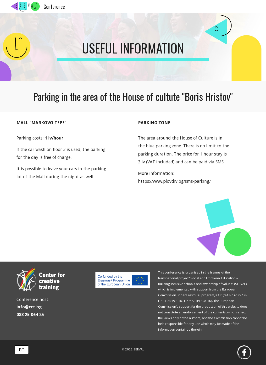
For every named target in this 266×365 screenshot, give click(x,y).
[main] (133, 47)
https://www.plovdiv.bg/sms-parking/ (174, 181)
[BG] (21, 349)
